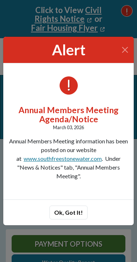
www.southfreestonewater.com (63, 158)
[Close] (125, 50)
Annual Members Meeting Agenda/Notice (68, 114)
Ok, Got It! (68, 212)
